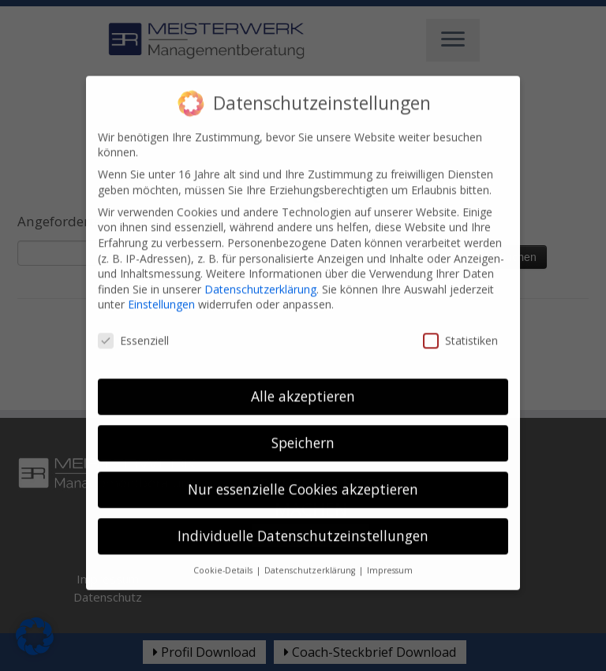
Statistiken (460, 326)
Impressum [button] (390, 555)
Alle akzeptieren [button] (303, 381)
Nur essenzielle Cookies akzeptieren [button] (303, 474)
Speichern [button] (303, 428)
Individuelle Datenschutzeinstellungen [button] (303, 521)
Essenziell (133, 326)
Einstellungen (161, 289)
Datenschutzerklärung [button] (310, 555)
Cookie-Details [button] (224, 555)
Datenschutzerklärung (260, 274)
